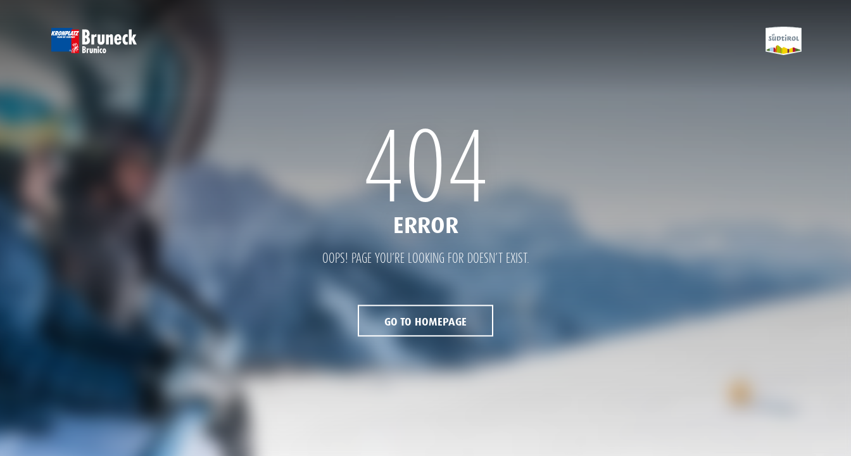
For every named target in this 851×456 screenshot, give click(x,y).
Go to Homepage (425, 322)
